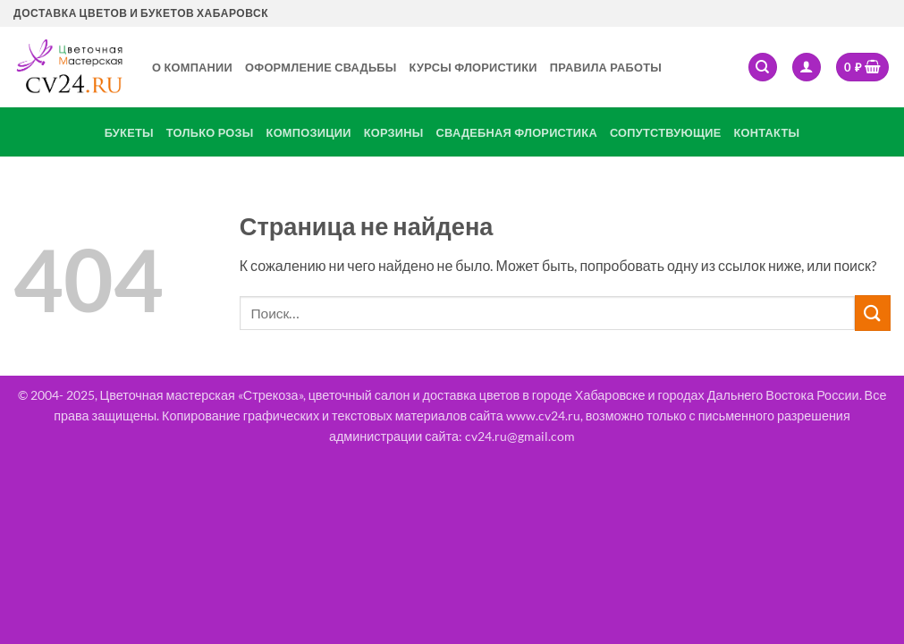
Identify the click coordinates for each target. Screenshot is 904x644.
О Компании (192, 67)
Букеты (129, 132)
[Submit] (873, 312)
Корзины (394, 132)
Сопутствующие (666, 132)
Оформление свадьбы (321, 67)
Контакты (767, 132)
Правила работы (606, 67)
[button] (806, 67)
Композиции (308, 132)
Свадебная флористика (516, 132)
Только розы (210, 132)
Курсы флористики (473, 67)
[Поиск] (762, 67)
